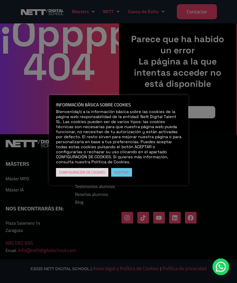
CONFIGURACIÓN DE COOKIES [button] (82, 172)
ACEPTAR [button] (121, 172)
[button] (220, 266)
